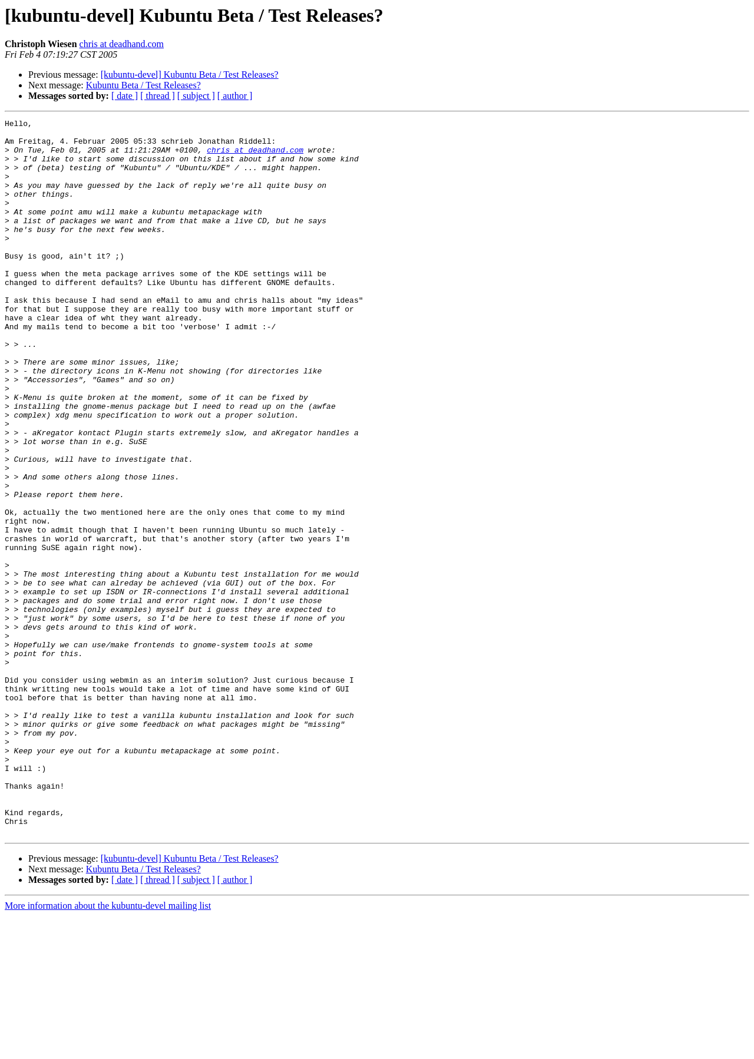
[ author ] (235, 96)
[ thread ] (157, 96)
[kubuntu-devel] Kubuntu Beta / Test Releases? (190, 75)
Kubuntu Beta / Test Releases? (143, 85)
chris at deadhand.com (122, 44)
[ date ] (124, 96)
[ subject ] (196, 96)
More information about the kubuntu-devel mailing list (108, 1049)
